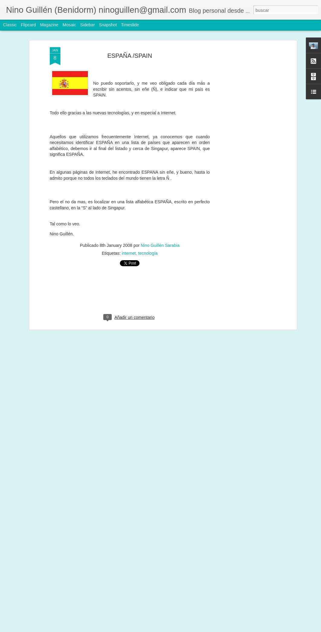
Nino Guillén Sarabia (160, 245)
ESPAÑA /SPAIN (129, 55)
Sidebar (87, 24)
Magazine (49, 24)
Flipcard (28, 24)
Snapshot (108, 24)
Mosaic (69, 24)
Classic (10, 24)
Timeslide (130, 24)
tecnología (148, 253)
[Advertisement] (243, 142)
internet (129, 253)
